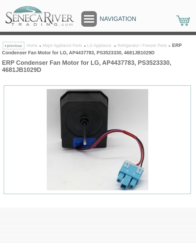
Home (32, 45)
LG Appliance (100, 45)
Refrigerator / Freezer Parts (142, 45)
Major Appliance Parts (62, 45)
